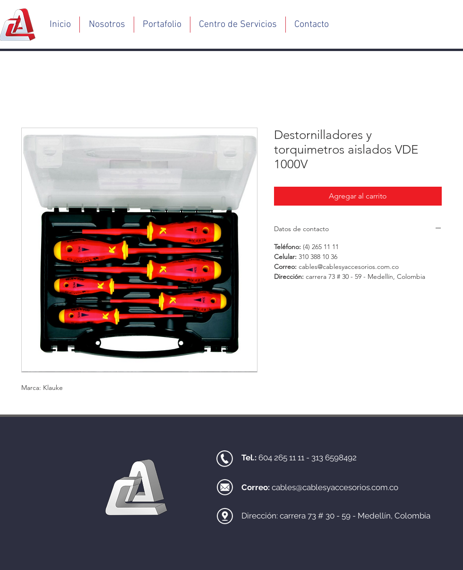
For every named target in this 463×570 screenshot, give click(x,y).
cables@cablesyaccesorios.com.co (335, 487)
